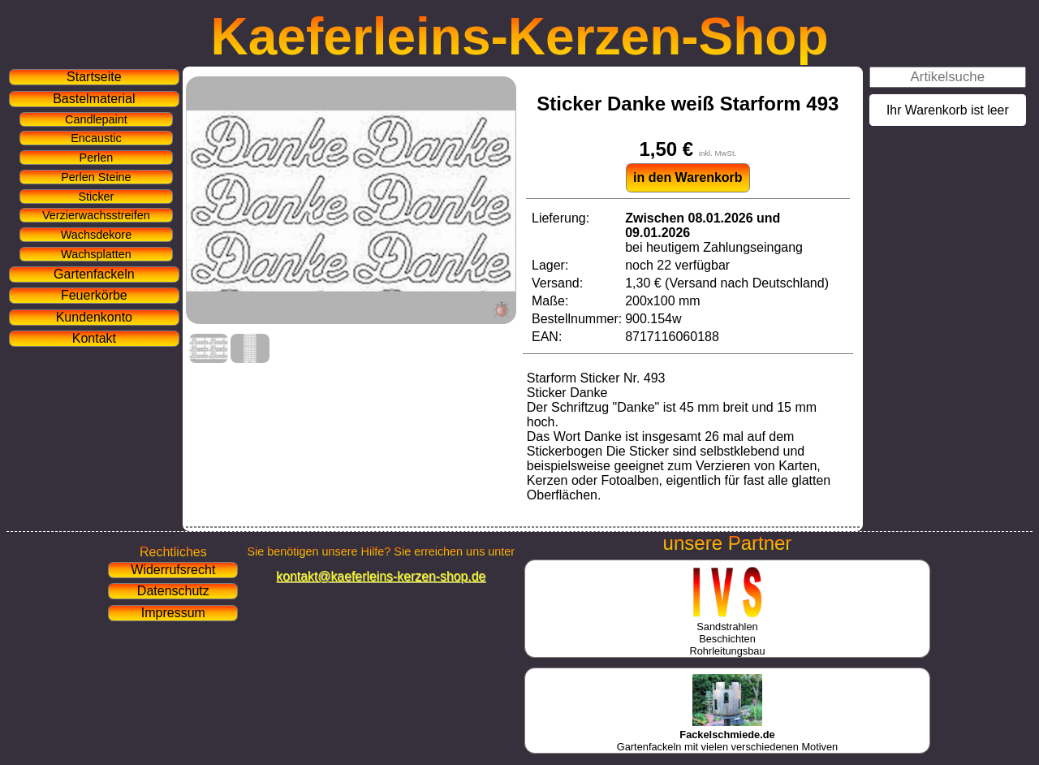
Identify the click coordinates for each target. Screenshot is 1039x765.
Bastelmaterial (94, 99)
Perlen (97, 157)
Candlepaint (96, 119)
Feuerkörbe (94, 295)
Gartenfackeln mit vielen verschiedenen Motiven (727, 734)
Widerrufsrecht (173, 570)
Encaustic (96, 138)
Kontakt (94, 338)
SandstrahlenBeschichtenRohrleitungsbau (727, 632)
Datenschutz (173, 591)
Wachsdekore (96, 234)
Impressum (173, 613)
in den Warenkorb (688, 177)
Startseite (94, 77)
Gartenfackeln (94, 274)
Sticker (96, 196)
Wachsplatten (96, 254)
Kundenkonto (94, 317)
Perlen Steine (96, 177)
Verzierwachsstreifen (96, 215)
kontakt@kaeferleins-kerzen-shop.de (380, 576)
